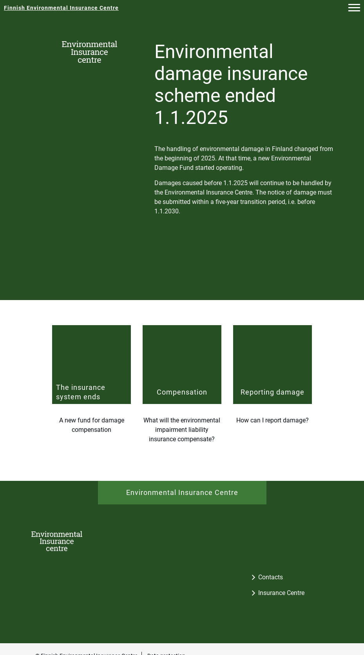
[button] (354, 8)
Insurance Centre (281, 593)
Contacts (270, 577)
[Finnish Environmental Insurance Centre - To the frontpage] (61, 8)
